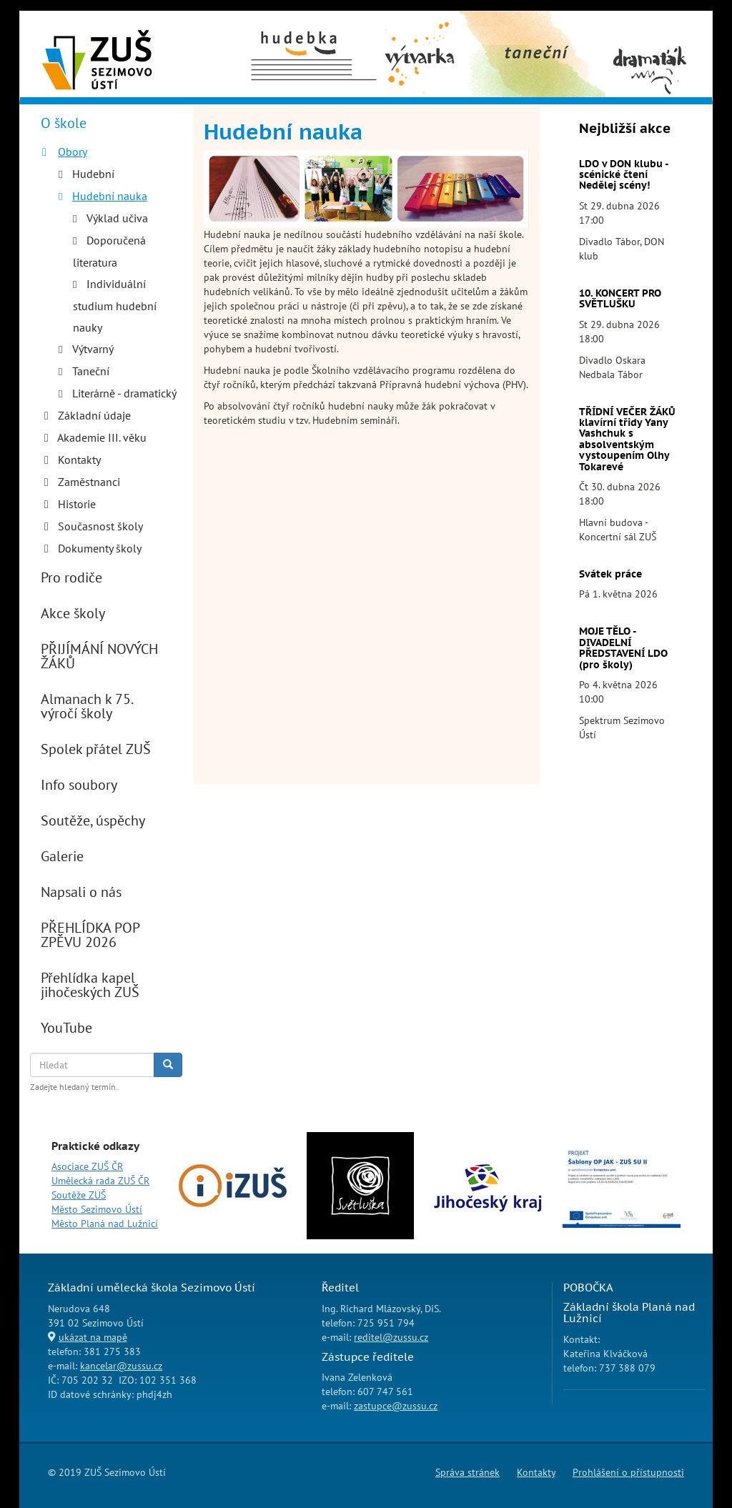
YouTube (66, 1027)
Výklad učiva (117, 218)
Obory (72, 151)
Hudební (93, 174)
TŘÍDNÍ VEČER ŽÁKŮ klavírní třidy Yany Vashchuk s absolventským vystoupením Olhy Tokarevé (627, 439)
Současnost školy (100, 526)
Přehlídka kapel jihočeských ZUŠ (90, 984)
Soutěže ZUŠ (78, 1195)
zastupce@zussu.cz (395, 1405)
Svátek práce (610, 573)
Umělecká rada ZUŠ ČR (100, 1180)
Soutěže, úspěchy (93, 820)
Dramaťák (648, 29)
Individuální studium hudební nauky (115, 305)
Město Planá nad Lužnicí (104, 1223)
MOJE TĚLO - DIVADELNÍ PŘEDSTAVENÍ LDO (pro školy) (623, 647)
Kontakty (79, 459)
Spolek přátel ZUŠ (96, 749)
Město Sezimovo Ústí (96, 1209)
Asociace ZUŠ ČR (87, 1166)
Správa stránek (467, 1472)
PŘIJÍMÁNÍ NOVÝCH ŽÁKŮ (99, 656)
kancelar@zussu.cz (121, 1365)
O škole (63, 123)
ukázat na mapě (93, 1337)
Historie (77, 504)
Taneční (90, 371)
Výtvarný (93, 349)
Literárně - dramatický (124, 393)
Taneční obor (509, 29)
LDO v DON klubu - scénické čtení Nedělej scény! (623, 174)
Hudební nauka (109, 196)
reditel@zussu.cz (391, 1337)
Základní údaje (94, 415)
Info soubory (79, 784)
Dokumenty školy (100, 548)
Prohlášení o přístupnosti (628, 1472)
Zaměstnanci (89, 482)
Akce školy (73, 613)
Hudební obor (300, 29)
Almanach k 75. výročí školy (86, 706)
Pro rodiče (71, 577)
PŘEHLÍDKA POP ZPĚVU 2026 (90, 934)
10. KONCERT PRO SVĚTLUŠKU (620, 298)
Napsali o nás (81, 892)
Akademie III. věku (102, 437)
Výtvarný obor (420, 36)
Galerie (62, 856)
